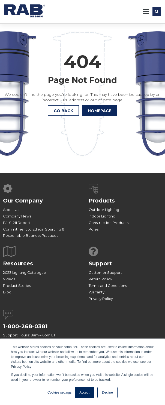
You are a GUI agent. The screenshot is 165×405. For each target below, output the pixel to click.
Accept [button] (84, 392)
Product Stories (17, 285)
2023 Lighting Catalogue (24, 272)
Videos (9, 279)
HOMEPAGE (99, 110)
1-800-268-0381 (25, 326)
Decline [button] (107, 392)
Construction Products (108, 222)
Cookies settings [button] (59, 392)
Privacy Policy (101, 298)
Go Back (63, 110)
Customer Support (105, 272)
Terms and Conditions (108, 285)
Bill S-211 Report (16, 222)
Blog (7, 292)
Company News (17, 216)
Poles (93, 229)
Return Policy (100, 279)
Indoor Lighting (102, 216)
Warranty (96, 292)
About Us (11, 209)
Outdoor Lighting (104, 209)
